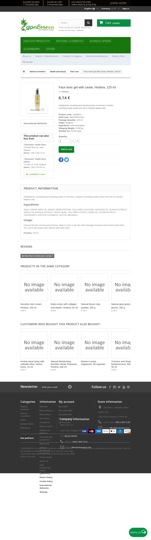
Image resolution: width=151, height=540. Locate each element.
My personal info (67, 418)
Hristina (65, 92)
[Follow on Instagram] (114, 387)
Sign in (125, 8)
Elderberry (32, 49)
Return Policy (46, 477)
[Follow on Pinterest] (128, 387)
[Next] (127, 289)
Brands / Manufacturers (47, 56)
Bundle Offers (100, 41)
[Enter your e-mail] (56, 387)
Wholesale (27, 61)
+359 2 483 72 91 (122, 422)
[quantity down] (78, 141)
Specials (44, 406)
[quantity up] (73, 141)
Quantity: (63, 136)
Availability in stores (35, 174)
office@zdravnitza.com (119, 428)
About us (26, 56)
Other (50, 49)
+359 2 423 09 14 (37, 167)
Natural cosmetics (70, 41)
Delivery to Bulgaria (72, 56)
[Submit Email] (70, 387)
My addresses (65, 414)
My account (66, 401)
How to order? (46, 426)
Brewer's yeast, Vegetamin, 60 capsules (93, 362)
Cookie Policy (46, 481)
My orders (63, 406)
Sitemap (43, 492)
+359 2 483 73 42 (37, 153)
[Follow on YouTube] (123, 387)
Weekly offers (118, 56)
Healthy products (37, 41)
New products (46, 410)
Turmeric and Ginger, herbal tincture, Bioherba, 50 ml (124, 364)
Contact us (45, 422)
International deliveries (97, 56)
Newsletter (29, 387)
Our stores (45, 418)
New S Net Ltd (124, 515)
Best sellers (45, 414)
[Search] (88, 22)
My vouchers (65, 422)
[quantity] (65, 141)
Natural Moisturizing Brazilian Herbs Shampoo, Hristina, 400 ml (64, 364)
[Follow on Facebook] (110, 387)
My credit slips (66, 410)
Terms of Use (46, 457)
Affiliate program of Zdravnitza (45, 450)
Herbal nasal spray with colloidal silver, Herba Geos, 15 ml (32, 364)
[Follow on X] (119, 387)
